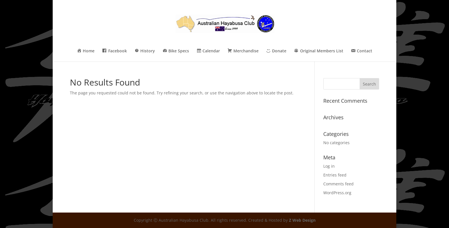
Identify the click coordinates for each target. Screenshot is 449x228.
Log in (329, 166)
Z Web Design (302, 220)
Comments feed (338, 184)
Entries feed (334, 175)
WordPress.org (337, 192)
